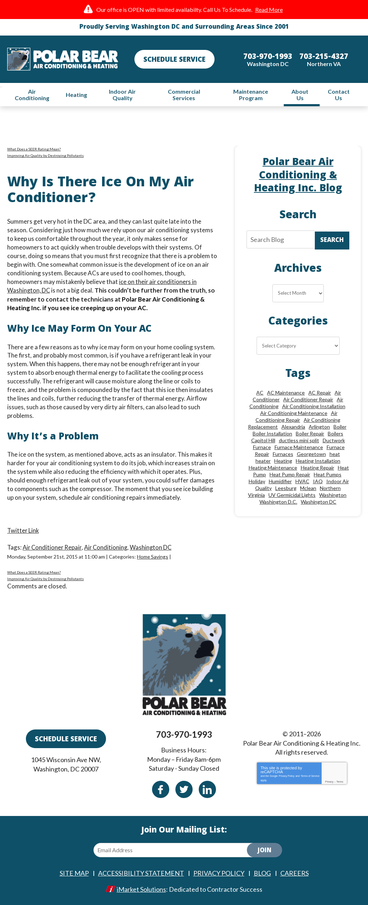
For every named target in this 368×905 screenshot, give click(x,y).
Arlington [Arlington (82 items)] (319, 429)
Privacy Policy (287, 777)
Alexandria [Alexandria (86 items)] (293, 429)
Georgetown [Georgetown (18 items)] (311, 457)
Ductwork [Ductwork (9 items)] (334, 443)
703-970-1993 (184, 736)
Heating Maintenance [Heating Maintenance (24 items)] (273, 470)
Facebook (160, 790)
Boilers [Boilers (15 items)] (335, 436)
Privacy (329, 783)
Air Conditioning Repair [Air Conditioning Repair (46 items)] (296, 419)
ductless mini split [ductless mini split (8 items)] (299, 443)
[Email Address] (176, 851)
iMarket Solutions (141, 890)
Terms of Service (310, 777)
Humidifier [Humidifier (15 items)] (280, 484)
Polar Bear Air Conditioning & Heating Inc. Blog (298, 177)
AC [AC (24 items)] (259, 395)
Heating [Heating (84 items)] (283, 464)
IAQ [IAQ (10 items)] (318, 484)
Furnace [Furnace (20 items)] (262, 450)
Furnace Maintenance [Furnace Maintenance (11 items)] (299, 450)
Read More (269, 9)
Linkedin (207, 790)
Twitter (184, 790)
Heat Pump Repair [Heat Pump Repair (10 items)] (290, 477)
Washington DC (154, 547)
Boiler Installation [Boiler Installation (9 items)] (272, 436)
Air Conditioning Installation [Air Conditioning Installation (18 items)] (313, 409)
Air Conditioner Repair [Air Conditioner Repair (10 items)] (308, 402)
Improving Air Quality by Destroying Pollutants (45, 156)
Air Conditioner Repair (53, 547)
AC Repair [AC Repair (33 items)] (319, 395)
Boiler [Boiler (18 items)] (340, 429)
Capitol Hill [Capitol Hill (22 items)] (263, 443)
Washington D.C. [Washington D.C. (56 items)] (278, 505)
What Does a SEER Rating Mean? (34, 150)
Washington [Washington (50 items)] (332, 498)
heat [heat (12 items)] (335, 457)
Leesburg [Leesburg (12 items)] (285, 491)
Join (264, 851)
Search (332, 242)
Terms (339, 783)
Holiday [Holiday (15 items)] (257, 484)
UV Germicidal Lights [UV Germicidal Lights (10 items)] (292, 498)
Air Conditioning (108, 547)
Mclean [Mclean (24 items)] (308, 491)
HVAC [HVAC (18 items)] (302, 484)
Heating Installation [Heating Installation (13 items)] (318, 464)
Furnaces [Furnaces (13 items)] (283, 457)
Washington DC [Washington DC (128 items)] (318, 505)
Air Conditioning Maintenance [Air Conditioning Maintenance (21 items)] (293, 416)
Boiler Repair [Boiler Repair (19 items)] (310, 436)
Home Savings (153, 556)
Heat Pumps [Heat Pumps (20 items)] (327, 477)
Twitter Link (23, 531)
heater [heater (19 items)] (263, 464)
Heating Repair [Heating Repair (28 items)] (317, 470)
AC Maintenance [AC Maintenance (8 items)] (286, 395)
